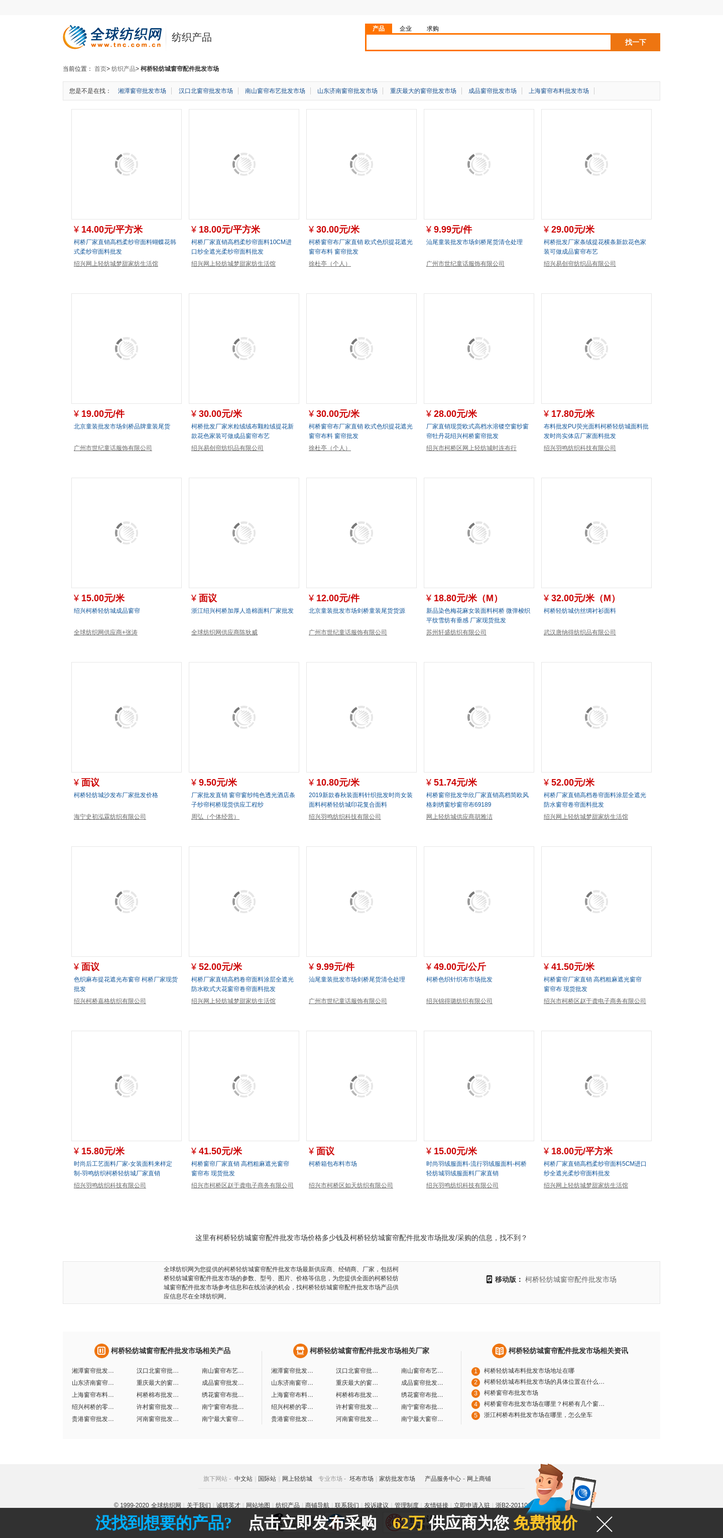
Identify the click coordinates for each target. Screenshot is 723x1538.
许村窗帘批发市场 (159, 1406)
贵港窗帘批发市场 (94, 1418)
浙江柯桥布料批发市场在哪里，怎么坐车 (538, 1414)
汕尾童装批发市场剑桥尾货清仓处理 (474, 242)
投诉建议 (377, 1505)
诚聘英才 (228, 1505)
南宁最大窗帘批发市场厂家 (423, 1418)
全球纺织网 (166, 1505)
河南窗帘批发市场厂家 (358, 1418)
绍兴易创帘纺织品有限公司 (580, 263)
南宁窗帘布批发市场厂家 (423, 1406)
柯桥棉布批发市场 (159, 1394)
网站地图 (258, 1505)
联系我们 (347, 1505)
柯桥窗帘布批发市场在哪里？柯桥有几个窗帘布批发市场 (547, 1403)
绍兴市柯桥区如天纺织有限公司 (351, 1185)
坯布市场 (361, 1478)
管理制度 (407, 1505)
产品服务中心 (443, 1478)
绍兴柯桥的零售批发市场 (94, 1406)
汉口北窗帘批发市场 (206, 90)
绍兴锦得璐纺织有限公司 (459, 1001)
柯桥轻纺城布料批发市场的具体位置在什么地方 (547, 1381)
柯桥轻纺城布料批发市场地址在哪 (529, 1370)
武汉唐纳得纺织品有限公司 (580, 632)
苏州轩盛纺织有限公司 (456, 632)
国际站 (267, 1478)
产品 (379, 28)
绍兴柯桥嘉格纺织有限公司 (110, 1001)
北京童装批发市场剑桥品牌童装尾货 (122, 426)
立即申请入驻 (472, 1505)
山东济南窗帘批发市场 (347, 90)
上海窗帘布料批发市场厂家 (293, 1394)
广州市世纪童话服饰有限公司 (465, 263)
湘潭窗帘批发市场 (142, 90)
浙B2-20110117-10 (521, 1505)
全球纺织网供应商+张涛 (106, 632)
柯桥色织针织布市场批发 (459, 979)
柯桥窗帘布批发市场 (511, 1392)
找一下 (635, 42)
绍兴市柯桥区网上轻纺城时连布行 (471, 448)
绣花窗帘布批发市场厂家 (423, 1394)
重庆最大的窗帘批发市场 (423, 90)
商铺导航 (317, 1505)
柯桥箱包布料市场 (333, 1163)
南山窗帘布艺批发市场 (275, 90)
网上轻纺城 (297, 1478)
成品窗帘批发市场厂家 (423, 1382)
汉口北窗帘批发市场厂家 (358, 1370)
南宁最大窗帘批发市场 (224, 1418)
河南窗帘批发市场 (159, 1418)
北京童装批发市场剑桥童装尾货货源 (357, 610)
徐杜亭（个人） (330, 263)
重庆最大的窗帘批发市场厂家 (358, 1382)
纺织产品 (123, 68)
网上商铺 (479, 1478)
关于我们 (199, 1505)
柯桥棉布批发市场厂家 (358, 1394)
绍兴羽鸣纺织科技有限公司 (580, 448)
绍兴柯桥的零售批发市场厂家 (293, 1406)
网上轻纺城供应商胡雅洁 (459, 816)
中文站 (243, 1478)
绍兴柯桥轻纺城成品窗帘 (107, 610)
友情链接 (436, 1505)
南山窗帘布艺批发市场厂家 (423, 1370)
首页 (100, 68)
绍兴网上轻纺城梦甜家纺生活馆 (116, 263)
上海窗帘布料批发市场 (559, 90)
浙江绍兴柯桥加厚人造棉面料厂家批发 (242, 610)
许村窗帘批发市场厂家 (358, 1406)
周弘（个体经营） (215, 816)
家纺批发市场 (397, 1478)
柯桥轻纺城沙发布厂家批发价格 (116, 795)
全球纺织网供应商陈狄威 (224, 632)
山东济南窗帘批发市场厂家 (293, 1382)
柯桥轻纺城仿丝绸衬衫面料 (580, 610)
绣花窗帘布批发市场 (224, 1394)
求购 (433, 28)
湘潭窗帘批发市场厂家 (293, 1370)
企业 (406, 28)
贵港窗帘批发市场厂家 (293, 1418)
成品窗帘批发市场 (492, 90)
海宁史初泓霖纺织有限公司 (110, 816)
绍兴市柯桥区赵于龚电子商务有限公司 (595, 1001)
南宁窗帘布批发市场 (224, 1406)
